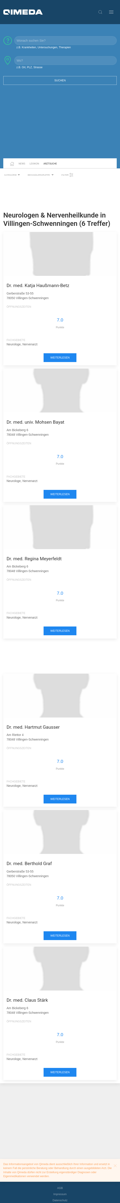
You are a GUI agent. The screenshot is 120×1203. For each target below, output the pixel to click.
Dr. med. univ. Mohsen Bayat (35, 422)
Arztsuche (50, 163)
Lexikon (34, 163)
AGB (60, 1188)
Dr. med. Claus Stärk (27, 1000)
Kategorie (12, 175)
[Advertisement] (60, 124)
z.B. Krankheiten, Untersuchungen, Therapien (43, 47)
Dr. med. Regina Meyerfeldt (34, 558)
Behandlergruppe (41, 175)
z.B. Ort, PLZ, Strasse (29, 67)
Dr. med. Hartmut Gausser (33, 727)
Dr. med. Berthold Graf (29, 863)
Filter (67, 175)
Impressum (60, 1194)
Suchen (60, 80)
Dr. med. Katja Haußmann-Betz (38, 285)
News (22, 163)
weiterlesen (60, 357)
